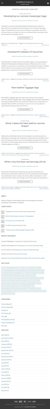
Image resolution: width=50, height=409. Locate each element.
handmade (30, 153)
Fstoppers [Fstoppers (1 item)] (33, 272)
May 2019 (4, 366)
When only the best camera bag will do (25, 161)
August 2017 (5, 381)
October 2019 (5, 359)
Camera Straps (25, 121)
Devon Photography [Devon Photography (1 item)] (15, 272)
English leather (30, 187)
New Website (44, 79)
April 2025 (4, 335)
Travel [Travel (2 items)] (29, 291)
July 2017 (4, 384)
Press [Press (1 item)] (20, 288)
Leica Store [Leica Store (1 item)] (21, 283)
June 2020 (4, 353)
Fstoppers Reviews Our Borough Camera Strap (20, 211)
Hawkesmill (25, 79)
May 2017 (4, 390)
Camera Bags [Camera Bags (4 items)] (37, 267)
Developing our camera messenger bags (25, 16)
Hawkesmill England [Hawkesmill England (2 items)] (12, 275)
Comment (46, 80)
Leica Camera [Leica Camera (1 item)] (36, 280)
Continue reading (25, 38)
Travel (41, 43)
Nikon (2, 116)
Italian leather (30, 115)
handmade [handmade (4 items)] (41, 272)
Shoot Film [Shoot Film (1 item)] (26, 288)
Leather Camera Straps (35, 79)
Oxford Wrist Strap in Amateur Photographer (19, 216)
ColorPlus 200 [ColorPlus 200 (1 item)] (40, 270)
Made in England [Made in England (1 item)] (6, 285)
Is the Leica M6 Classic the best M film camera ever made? (26, 258)
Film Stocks (5, 313)
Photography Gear (7, 319)
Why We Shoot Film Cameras (17, 254)
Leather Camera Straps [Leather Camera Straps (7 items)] (21, 280)
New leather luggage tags (25, 87)
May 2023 (4, 341)
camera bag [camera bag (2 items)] (29, 267)
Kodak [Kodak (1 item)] (31, 278)
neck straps (20, 155)
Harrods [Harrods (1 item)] (4, 275)
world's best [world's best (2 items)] (43, 291)
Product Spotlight (7, 322)
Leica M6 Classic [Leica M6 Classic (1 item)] (6, 283)
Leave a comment (44, 116)
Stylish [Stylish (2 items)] (15, 291)
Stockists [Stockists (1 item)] (38, 288)
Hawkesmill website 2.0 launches (25, 52)
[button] (2, 3)
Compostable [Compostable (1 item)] (5, 272)
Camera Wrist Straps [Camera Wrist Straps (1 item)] (29, 270)
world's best (26, 155)
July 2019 (4, 363)
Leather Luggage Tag (39, 115)
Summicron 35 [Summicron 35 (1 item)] (22, 291)
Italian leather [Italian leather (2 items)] (24, 278)
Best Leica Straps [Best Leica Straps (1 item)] (19, 267)
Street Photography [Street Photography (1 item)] (7, 291)
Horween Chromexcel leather (9, 155)
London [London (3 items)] (39, 283)
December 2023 (6, 338)
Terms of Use (40, 404)
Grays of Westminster (20, 115)
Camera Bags (23, 13)
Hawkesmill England (32, 20)
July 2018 (4, 372)
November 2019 (6, 356)
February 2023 (5, 344)
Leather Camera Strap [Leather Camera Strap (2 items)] (7, 280)
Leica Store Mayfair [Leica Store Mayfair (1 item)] (30, 283)
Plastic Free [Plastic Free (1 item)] (31, 285)
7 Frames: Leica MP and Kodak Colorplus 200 (19, 230)
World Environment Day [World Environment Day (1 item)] (8, 293)
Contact (32, 404)
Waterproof (4, 45)
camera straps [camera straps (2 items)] (19, 270)
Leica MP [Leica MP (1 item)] (14, 283)
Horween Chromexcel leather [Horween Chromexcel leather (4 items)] (27, 275)
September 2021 (6, 350)
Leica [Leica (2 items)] (29, 280)
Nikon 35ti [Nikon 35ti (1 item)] (23, 285)
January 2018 (5, 378)
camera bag (22, 187)
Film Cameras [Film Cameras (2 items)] (26, 272)
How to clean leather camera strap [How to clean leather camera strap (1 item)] (11, 278)
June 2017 (4, 387)
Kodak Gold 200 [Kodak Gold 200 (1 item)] (39, 278)
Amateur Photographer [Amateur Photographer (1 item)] (8, 267)
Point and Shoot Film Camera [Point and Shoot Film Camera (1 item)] (9, 288)
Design (29, 13)
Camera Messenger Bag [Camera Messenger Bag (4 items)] (8, 270)
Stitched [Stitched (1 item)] (32, 288)
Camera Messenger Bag (29, 43)
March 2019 (4, 369)
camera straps (23, 153)
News (24, 49)
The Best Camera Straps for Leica (15, 225)
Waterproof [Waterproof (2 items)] (35, 291)
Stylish (38, 43)
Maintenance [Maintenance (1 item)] (15, 285)
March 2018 (4, 375)
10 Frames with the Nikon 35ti (14, 220)
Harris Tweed (37, 187)
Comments (45, 45)
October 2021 (5, 347)
